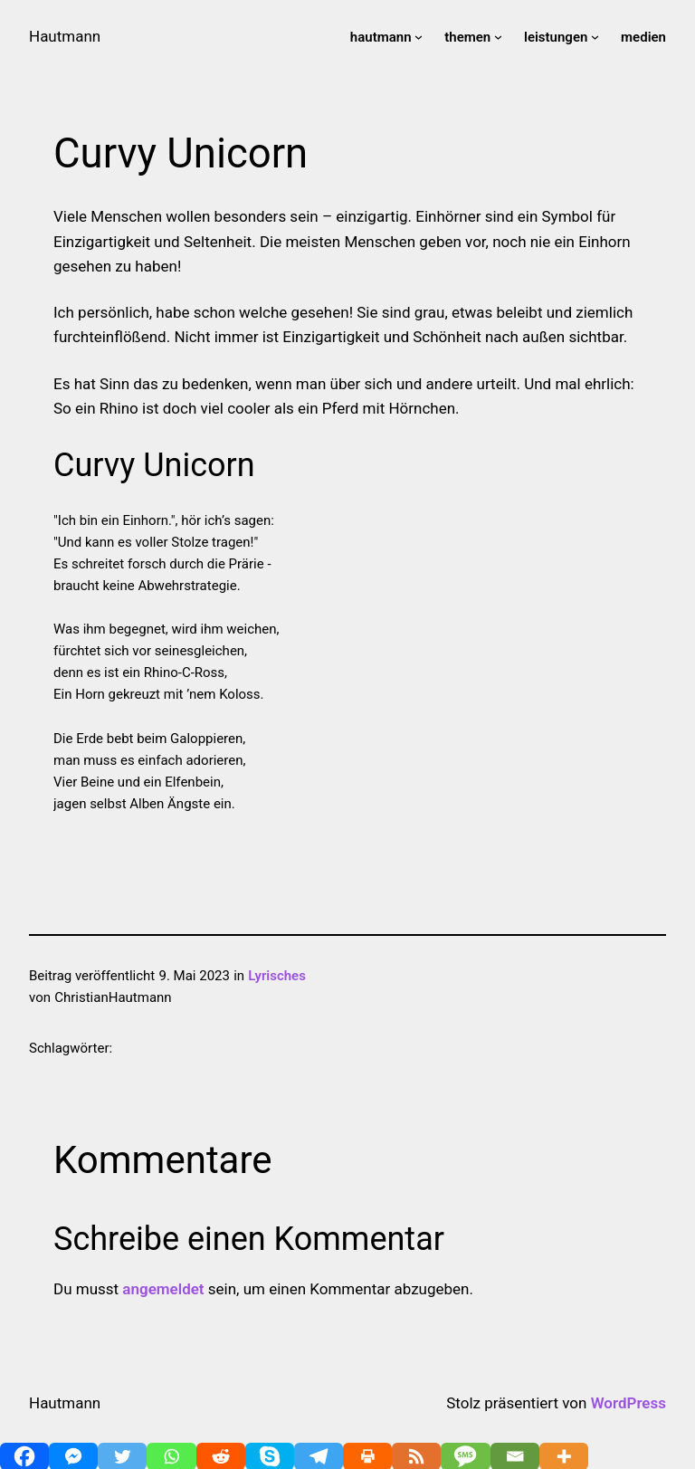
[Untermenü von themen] (498, 37)
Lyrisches (277, 976)
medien (643, 37)
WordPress (628, 1403)
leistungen (555, 37)
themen (467, 37)
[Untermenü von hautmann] (418, 37)
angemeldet (163, 1289)
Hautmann (64, 36)
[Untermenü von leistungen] (595, 37)
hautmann (381, 37)
